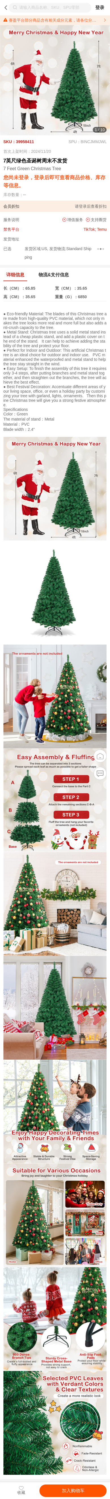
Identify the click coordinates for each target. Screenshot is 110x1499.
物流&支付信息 (54, 274)
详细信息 (15, 274)
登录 (99, 7)
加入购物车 (73, 1490)
